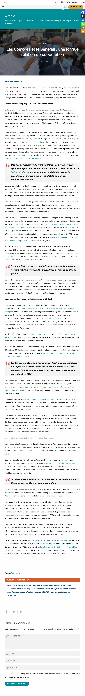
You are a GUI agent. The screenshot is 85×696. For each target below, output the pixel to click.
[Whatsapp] (83, 24)
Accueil (8, 21)
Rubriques (18, 21)
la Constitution (37, 142)
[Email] (83, 27)
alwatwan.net (15, 573)
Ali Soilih (63, 350)
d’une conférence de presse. (52, 496)
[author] (42, 653)
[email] (42, 660)
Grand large (30, 21)
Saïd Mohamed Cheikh (36, 334)
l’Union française (51, 318)
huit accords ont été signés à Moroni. (59, 463)
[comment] (42, 641)
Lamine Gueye (26, 337)
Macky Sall (24, 467)
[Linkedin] (83, 20)
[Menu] (2, 7)
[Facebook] (83, 12)
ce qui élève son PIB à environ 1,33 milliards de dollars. (28, 159)
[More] (83, 31)
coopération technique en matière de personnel (44, 400)
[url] (42, 667)
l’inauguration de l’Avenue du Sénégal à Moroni (51, 540)
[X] (83, 16)
